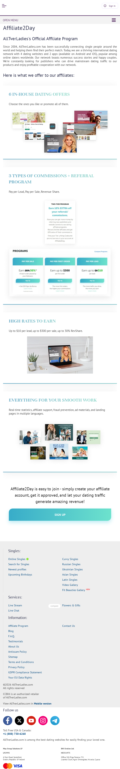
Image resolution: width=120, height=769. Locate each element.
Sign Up (60, 515)
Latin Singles (69, 579)
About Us (13, 646)
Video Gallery (70, 585)
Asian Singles (70, 574)
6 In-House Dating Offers (39, 94)
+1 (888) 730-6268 (14, 734)
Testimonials (15, 641)
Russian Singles (71, 564)
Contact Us (68, 626)
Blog (11, 631)
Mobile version (42, 703)
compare (54, 606)
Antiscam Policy (17, 651)
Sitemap (13, 657)
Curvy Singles (70, 559)
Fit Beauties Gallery (73, 590)
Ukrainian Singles (72, 569)
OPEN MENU (59, 20)
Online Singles (16, 559)
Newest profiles (17, 569)
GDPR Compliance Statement (25, 672)
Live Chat (13, 610)
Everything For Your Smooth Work (53, 400)
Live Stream (15, 605)
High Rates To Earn (32, 321)
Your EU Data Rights (20, 677)
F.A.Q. (11, 636)
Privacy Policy (16, 667)
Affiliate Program (18, 626)
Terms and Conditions (21, 662)
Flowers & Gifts (71, 605)
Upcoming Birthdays (20, 574)
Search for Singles (18, 564)
